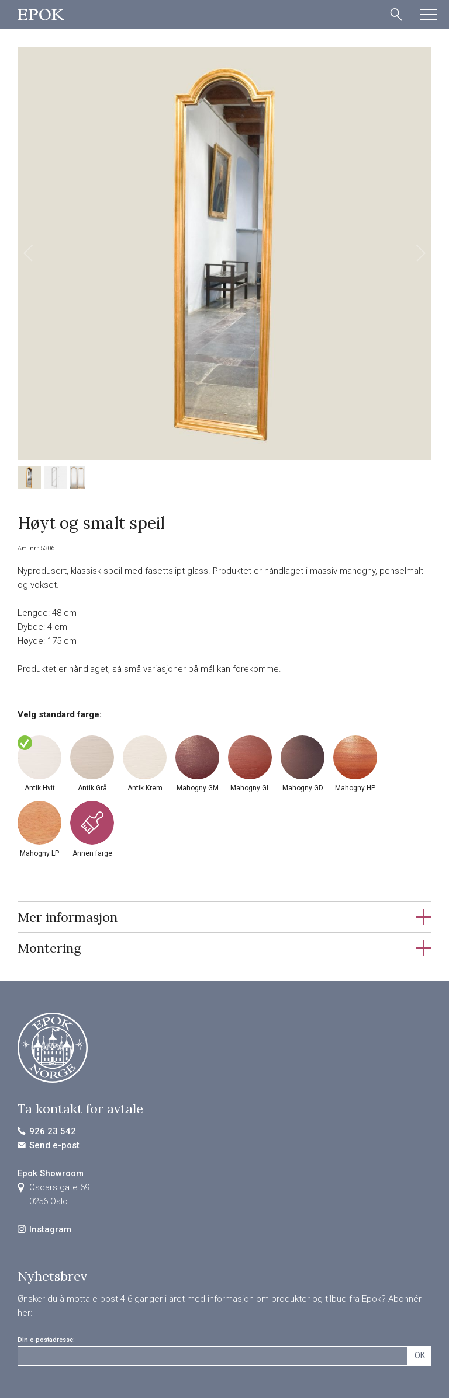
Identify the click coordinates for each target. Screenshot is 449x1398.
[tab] (224, 916)
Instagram (50, 1229)
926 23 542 (52, 1131)
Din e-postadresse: (46, 1340)
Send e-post (54, 1145)
